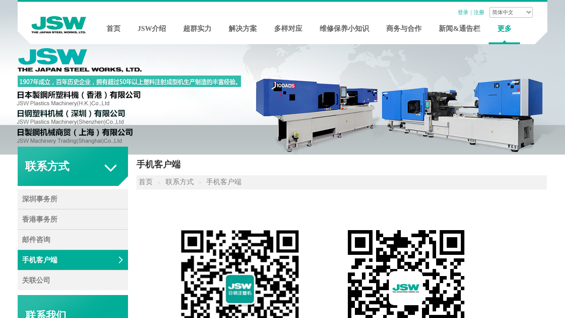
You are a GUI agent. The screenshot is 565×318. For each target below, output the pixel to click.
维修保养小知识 (344, 28)
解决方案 (243, 28)
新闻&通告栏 (459, 28)
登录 (463, 12)
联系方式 (180, 182)
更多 (504, 28)
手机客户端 (223, 182)
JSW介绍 (152, 28)
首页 (113, 28)
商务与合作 (404, 28)
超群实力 (197, 28)
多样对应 (288, 28)
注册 (479, 12)
